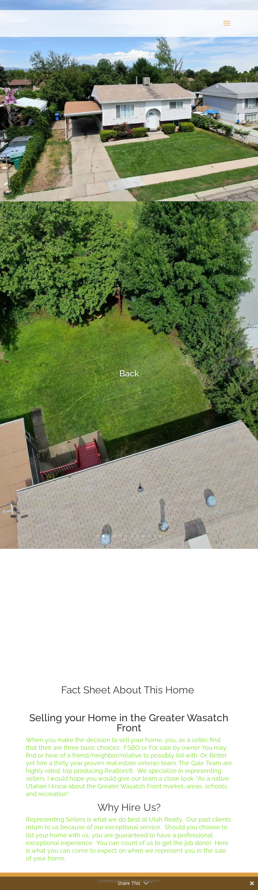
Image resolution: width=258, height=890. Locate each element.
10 (149, 536)
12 (160, 536)
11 (155, 536)
